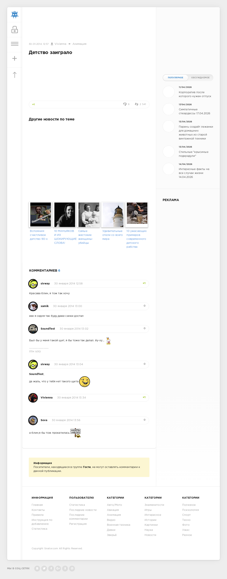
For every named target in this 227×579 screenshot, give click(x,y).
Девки (111, 530)
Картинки (151, 525)
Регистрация (78, 524)
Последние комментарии (78, 517)
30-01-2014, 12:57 (39, 44)
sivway (45, 284)
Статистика (39, 529)
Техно (186, 520)
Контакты (38, 510)
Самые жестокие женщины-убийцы (85, 237)
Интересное (153, 515)
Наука (149, 530)
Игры (148, 510)
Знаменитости (154, 505)
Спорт (186, 515)
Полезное (189, 505)
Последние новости (83, 510)
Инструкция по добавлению (42, 522)
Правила (37, 515)
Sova (44, 420)
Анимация (79, 44)
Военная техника (118, 525)
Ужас (186, 530)
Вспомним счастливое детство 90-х (39, 235)
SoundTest (48, 329)
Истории (150, 520)
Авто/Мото (114, 505)
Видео (111, 520)
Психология (190, 510)
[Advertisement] (89, 25)
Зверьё (112, 535)
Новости (150, 535)
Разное (187, 535)
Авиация (113, 510)
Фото (186, 525)
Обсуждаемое (200, 78)
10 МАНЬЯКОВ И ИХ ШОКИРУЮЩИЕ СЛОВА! (65, 237)
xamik (45, 306)
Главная (37, 505)
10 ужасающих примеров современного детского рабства (136, 239)
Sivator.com (51, 549)
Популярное (175, 78)
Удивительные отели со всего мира (112, 235)
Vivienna (60, 44)
